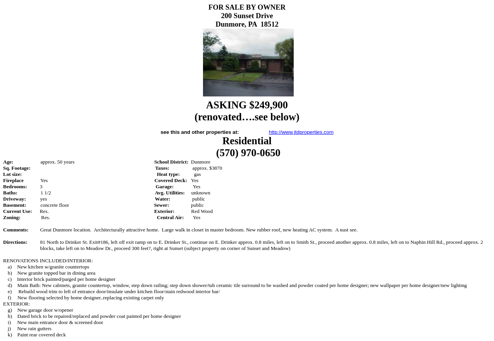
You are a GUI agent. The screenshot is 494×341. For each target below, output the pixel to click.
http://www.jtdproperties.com (301, 132)
